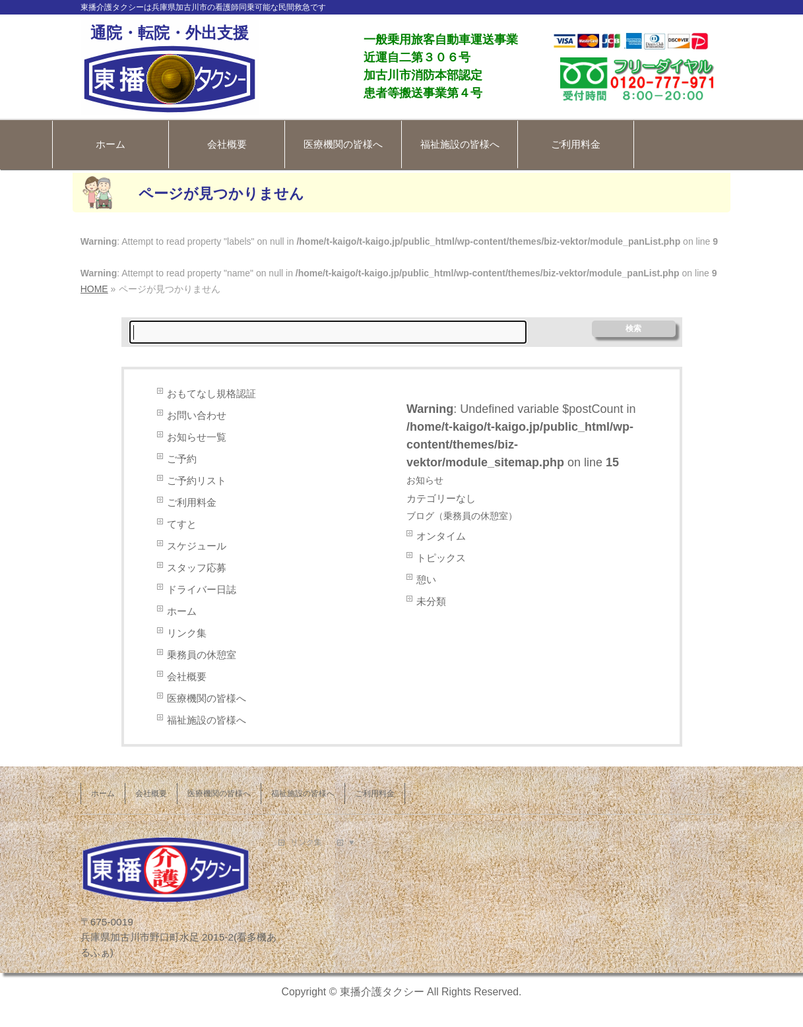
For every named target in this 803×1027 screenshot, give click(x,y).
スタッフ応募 (196, 567)
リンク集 (187, 632)
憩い (426, 579)
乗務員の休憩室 (201, 654)
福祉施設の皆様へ (459, 144)
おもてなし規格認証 (211, 393)
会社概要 (227, 144)
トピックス (441, 557)
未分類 (431, 601)
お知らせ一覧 (196, 437)
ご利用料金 (575, 144)
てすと (182, 524)
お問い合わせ (196, 415)
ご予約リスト (196, 480)
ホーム (110, 144)
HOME (94, 289)
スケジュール (196, 545)
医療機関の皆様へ (343, 144)
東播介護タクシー (382, 991)
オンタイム (441, 536)
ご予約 (182, 458)
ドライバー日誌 (201, 589)
